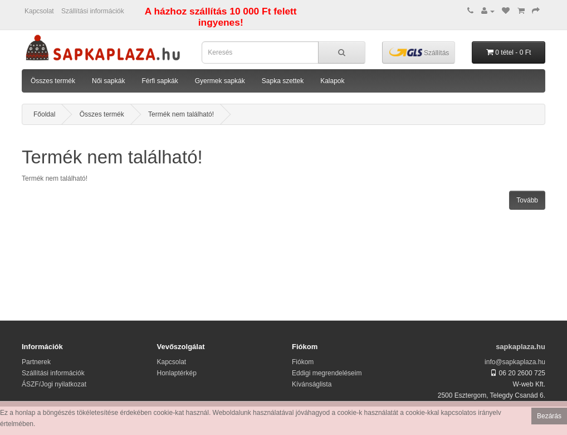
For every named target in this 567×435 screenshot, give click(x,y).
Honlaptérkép (177, 373)
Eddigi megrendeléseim (326, 373)
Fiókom (303, 362)
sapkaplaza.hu (520, 346)
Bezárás (549, 416)
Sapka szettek (283, 81)
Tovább (527, 200)
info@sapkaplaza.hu (515, 362)
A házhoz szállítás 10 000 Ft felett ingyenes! (221, 17)
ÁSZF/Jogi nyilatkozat (54, 384)
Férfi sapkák (159, 81)
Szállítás (419, 52)
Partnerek (36, 362)
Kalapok (332, 81)
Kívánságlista (311, 384)
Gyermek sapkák (220, 81)
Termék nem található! (181, 114)
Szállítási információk (92, 11)
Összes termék (53, 81)
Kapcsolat (39, 11)
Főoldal (44, 114)
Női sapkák (108, 81)
